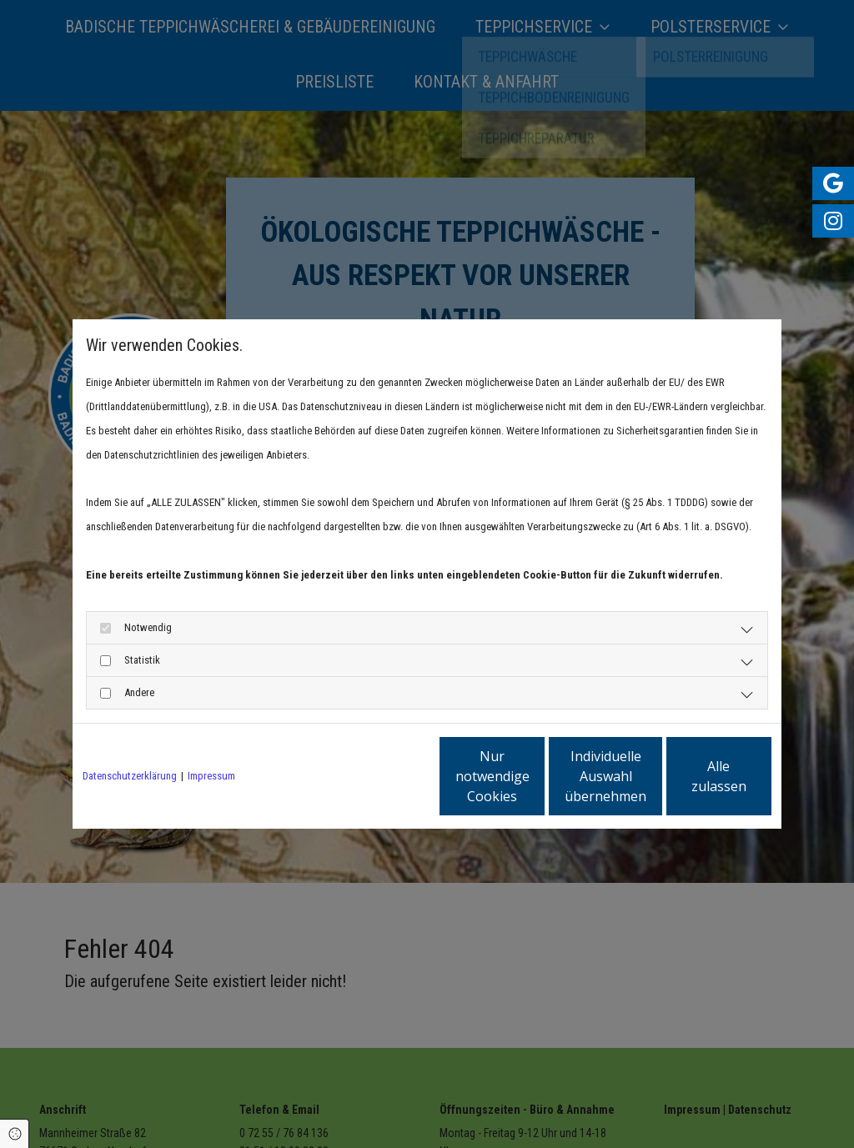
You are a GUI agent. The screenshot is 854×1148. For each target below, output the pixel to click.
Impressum (211, 776)
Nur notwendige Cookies (377, 776)
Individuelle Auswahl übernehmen (536, 776)
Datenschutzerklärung (130, 776)
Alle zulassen (694, 776)
